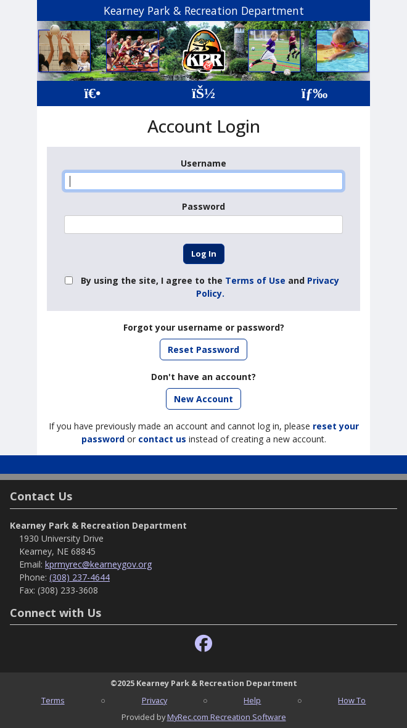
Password (203, 206)
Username (203, 163)
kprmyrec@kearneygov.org (98, 564)
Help (252, 700)
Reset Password (203, 349)
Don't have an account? (203, 377)
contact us (162, 439)
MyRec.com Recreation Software (226, 716)
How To (352, 700)
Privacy (154, 700)
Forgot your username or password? (203, 327)
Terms (53, 700)
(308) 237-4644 (79, 577)
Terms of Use (255, 280)
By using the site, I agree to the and (210, 287)
